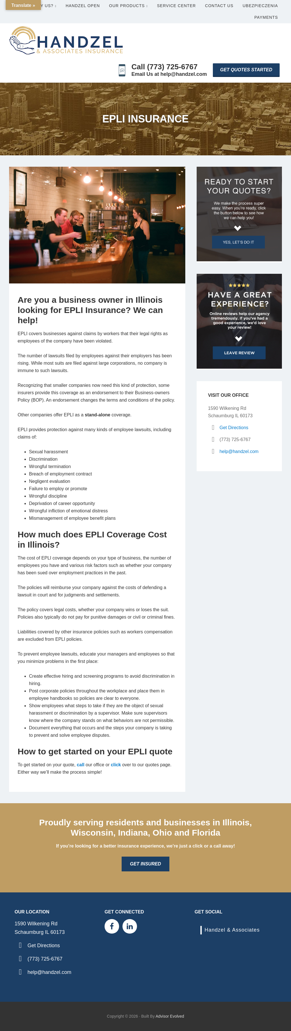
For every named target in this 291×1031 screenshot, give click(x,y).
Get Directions (233, 427)
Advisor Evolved (170, 1016)
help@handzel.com (238, 451)
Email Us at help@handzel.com (169, 74)
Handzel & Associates (232, 930)
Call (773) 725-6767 (165, 66)
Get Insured (145, 863)
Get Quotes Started (246, 69)
